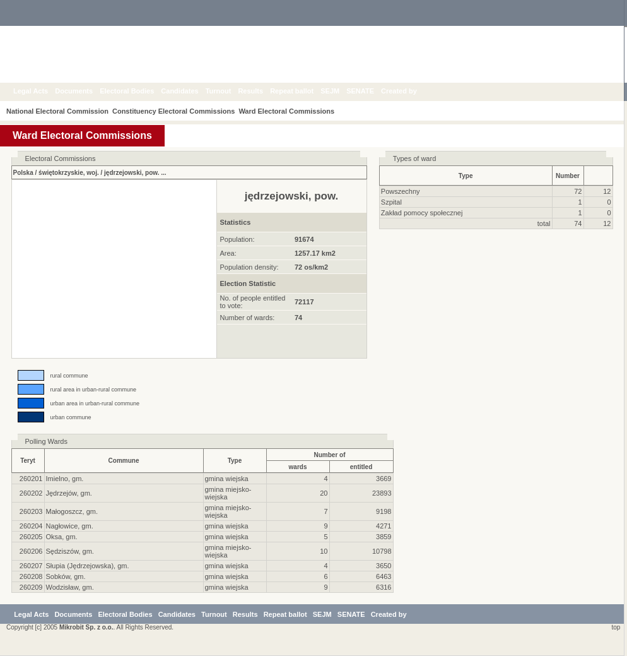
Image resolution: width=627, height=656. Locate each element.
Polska (23, 172)
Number (568, 175)
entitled (361, 466)
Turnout (228, 91)
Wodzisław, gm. (70, 587)
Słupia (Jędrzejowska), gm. (87, 566)
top (614, 627)
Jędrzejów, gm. (69, 493)
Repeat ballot (301, 91)
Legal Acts (40, 91)
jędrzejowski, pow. (131, 172)
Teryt (27, 460)
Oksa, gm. (62, 536)
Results (259, 91)
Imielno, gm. (65, 478)
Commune (123, 460)
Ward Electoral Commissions (294, 111)
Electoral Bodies (136, 91)
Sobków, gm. (66, 576)
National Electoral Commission (57, 111)
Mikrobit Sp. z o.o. (86, 627)
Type (466, 175)
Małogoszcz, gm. (72, 511)
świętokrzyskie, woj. (68, 172)
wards (298, 466)
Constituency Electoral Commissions (177, 111)
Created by (408, 91)
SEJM (339, 91)
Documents (83, 91)
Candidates (189, 91)
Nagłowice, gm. (69, 526)
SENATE (370, 91)
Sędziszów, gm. (70, 551)
